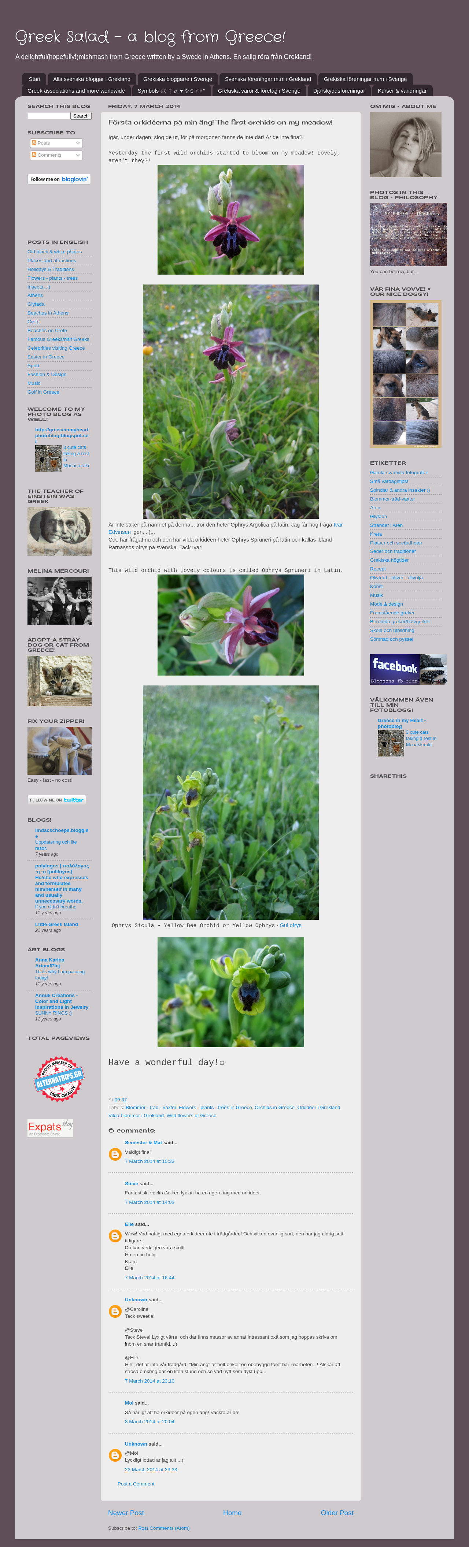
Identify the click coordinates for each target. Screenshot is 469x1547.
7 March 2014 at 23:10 (149, 1381)
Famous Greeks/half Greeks (58, 339)
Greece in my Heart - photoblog (402, 723)
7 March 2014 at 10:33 (149, 1161)
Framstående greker (392, 613)
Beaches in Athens (48, 313)
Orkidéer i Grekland (319, 1107)
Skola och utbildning (392, 630)
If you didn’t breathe (56, 907)
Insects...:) (38, 287)
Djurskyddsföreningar (339, 91)
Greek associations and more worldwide (76, 91)
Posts (41, 143)
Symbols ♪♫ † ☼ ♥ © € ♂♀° (171, 91)
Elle (129, 1224)
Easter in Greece (45, 357)
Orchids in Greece (275, 1107)
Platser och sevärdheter (396, 543)
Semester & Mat (143, 1142)
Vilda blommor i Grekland (136, 1115)
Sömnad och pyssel (391, 639)
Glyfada (36, 304)
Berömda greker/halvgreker (400, 621)
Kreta (376, 534)
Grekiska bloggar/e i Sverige (177, 79)
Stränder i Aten (386, 525)
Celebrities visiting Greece (56, 348)
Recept (378, 569)
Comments (47, 155)
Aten (375, 507)
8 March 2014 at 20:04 (149, 1421)
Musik (376, 595)
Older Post (337, 1513)
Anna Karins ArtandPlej (49, 962)
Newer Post (126, 1513)
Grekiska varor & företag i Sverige (259, 91)
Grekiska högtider (389, 560)
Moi (129, 1403)
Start (35, 79)
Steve (131, 1183)
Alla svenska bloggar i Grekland (91, 79)
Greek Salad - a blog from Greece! (150, 37)
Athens (35, 295)
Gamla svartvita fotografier (399, 472)
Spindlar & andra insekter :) (400, 490)
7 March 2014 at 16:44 (149, 1277)
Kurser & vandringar (402, 91)
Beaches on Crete (47, 330)
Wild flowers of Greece (192, 1115)
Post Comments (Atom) (164, 1528)
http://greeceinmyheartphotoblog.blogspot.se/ (62, 435)
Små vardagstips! (389, 481)
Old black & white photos (54, 251)
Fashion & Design (47, 374)
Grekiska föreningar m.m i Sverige (365, 79)
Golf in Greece (43, 392)
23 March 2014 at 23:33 (151, 1469)
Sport (33, 365)
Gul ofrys (291, 925)
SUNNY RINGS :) (53, 1013)
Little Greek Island (56, 924)
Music (33, 383)
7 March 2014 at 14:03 (149, 1202)
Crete (33, 321)
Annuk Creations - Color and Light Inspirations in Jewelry (62, 1001)
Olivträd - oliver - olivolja (396, 577)
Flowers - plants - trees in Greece (215, 1107)
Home (232, 1513)
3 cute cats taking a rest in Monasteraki (421, 738)
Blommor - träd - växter (151, 1107)
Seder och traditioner (393, 551)
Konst (376, 586)
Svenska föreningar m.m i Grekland (268, 79)
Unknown (136, 1299)
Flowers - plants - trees (52, 278)
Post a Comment (136, 1484)
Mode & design (386, 604)
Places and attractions (51, 260)
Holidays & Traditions (50, 269)
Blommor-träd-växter (392, 499)
